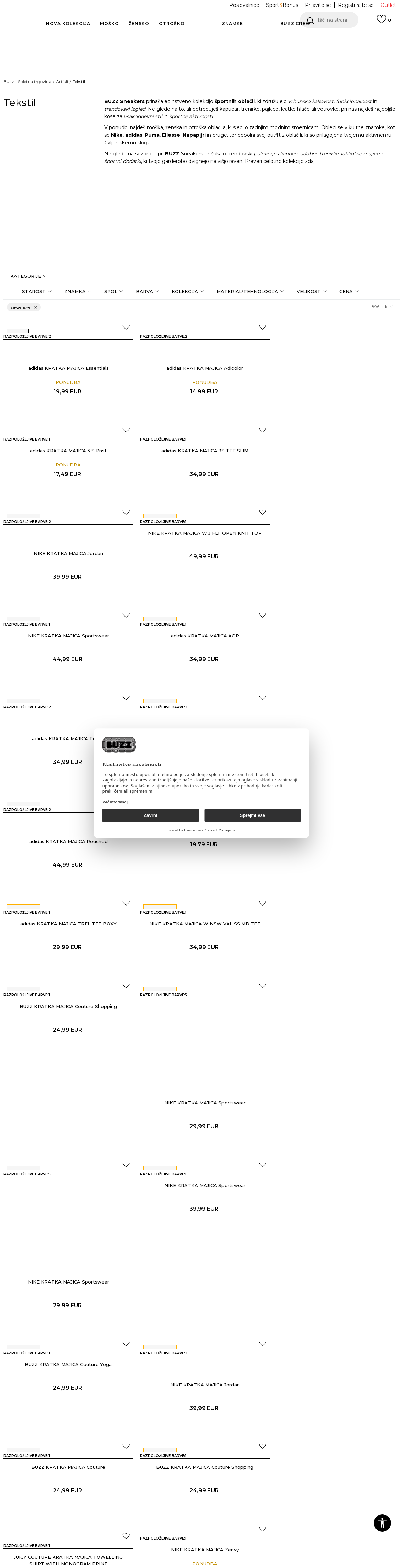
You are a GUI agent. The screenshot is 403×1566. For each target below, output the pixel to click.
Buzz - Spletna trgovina (27, 81)
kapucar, (230, 109)
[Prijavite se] (384, 22)
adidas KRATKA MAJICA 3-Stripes (67, 676)
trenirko (250, 109)
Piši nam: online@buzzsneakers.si (47, 1477)
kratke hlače (295, 109)
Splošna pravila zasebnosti (189, 1473)
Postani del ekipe (249, 1494)
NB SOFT (121, 1562)
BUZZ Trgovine (246, 1484)
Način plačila (103, 1463)
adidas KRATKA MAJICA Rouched (201, 676)
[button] (329, 20)
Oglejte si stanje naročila (48, 1463)
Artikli (62, 81)
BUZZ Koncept (246, 1456)
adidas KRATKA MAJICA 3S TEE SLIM (67, 450)
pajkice (270, 109)
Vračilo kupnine (107, 1482)
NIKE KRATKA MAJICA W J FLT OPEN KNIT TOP (336, 450)
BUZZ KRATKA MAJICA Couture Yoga (67, 1020)
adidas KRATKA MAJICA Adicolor (201, 368)
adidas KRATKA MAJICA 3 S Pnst (335, 348)
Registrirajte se (356, 5)
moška (155, 127)
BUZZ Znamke (246, 1465)
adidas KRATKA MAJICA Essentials (67, 368)
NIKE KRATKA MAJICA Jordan (201, 471)
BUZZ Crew (242, 1475)
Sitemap (238, 1504)
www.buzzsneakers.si (60, 1562)
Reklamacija (103, 1492)
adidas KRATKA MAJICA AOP (201, 553)
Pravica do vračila (179, 1500)
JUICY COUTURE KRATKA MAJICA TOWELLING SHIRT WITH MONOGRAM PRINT (201, 1134)
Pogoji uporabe (177, 1463)
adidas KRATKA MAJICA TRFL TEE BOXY (67, 759)
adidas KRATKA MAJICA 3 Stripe (336, 656)
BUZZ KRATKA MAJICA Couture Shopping (335, 759)
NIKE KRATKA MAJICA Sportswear (67, 553)
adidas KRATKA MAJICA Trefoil (335, 573)
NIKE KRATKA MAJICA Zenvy (336, 1123)
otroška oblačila (207, 127)
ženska (173, 127)
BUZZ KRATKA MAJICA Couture (336, 1020)
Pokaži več (201, 1213)
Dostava (99, 1473)
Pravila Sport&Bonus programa (183, 1486)
